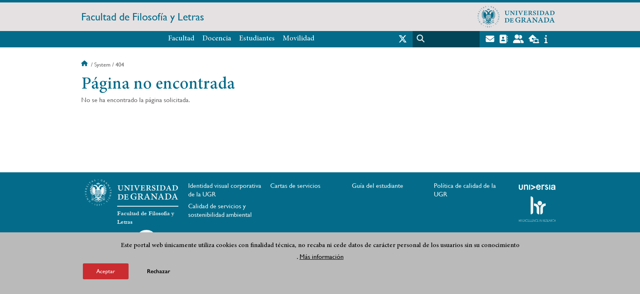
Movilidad (298, 38)
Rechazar (158, 271)
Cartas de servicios (295, 185)
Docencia (216, 38)
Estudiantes (257, 38)
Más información (322, 257)
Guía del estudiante (377, 185)
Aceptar (105, 271)
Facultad (181, 38)
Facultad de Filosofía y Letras (142, 16)
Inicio (85, 64)
